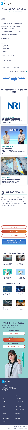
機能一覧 (16, 395)
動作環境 (4, 406)
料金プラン (4, 416)
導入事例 (4, 413)
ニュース (14, 0)
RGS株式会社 (5, 385)
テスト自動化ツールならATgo (6, 0)
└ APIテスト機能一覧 (19, 401)
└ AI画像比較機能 (18, 406)
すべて (5, 77)
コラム (4, 401)
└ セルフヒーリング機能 (19, 409)
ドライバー (22, 77)
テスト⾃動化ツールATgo (7, 395)
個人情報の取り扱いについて (22, 426)
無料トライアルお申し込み (19, 416)
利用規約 (15, 426)
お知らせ (14, 77)
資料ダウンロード (14, 231)
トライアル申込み (14, 236)
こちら (9, 60)
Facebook (4, 390)
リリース (18, 0)
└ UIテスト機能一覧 (18, 398)
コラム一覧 (14, 313)
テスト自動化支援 (6, 418)
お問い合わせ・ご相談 (14, 346)
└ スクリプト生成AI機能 (19, 403)
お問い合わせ (14, 227)
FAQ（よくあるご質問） (7, 403)
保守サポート (5, 421)
